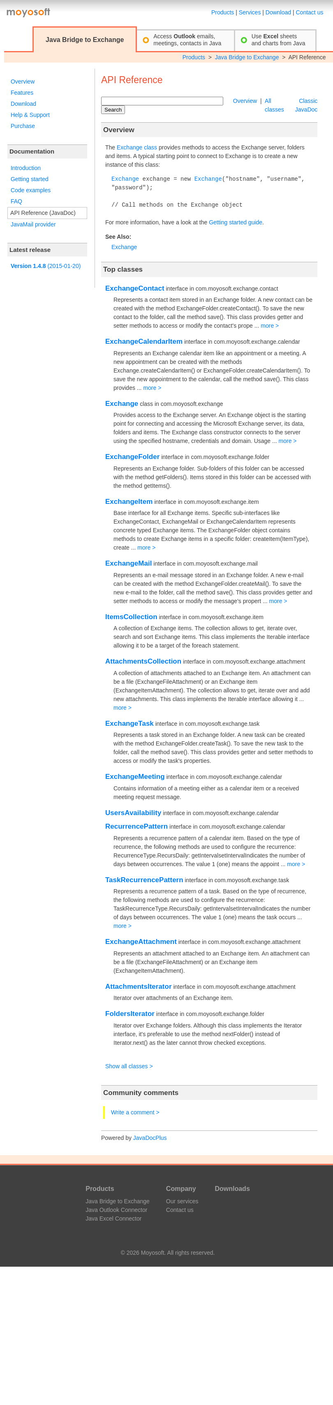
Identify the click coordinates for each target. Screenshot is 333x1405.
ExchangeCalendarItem (144, 341)
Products (222, 12)
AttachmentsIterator (138, 986)
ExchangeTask (129, 723)
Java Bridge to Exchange (247, 57)
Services (250, 12)
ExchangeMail (128, 563)
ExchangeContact (134, 288)
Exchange (125, 179)
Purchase (23, 126)
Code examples (31, 190)
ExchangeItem (129, 502)
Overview (23, 81)
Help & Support (30, 115)
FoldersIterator (130, 1014)
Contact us (310, 12)
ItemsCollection (131, 617)
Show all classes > (129, 1066)
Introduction (26, 168)
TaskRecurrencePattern (144, 880)
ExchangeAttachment (141, 942)
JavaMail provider (33, 224)
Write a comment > (135, 1112)
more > (270, 325)
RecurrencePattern (136, 826)
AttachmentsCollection (143, 661)
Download (278, 12)
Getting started (30, 179)
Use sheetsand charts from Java (278, 40)
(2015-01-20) (46, 266)
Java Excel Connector (113, 1218)
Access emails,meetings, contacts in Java (187, 40)
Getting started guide (235, 222)
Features (22, 92)
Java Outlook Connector (116, 1210)
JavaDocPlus (150, 1138)
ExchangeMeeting (135, 777)
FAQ (16, 201)
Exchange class (137, 147)
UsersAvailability (133, 813)
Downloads (232, 1188)
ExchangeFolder (132, 457)
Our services (182, 1201)
